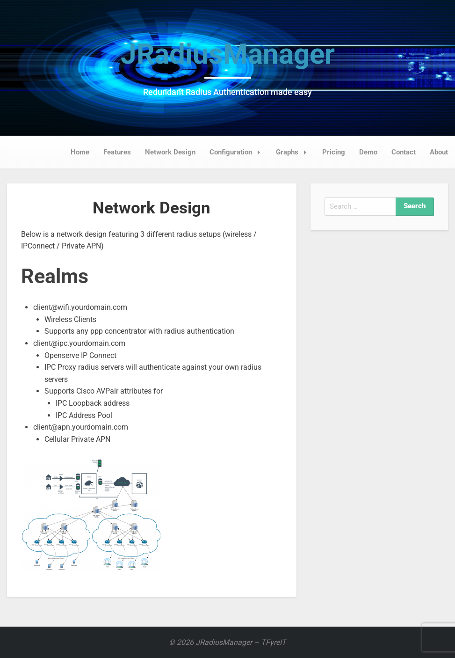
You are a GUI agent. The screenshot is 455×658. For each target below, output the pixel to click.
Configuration (237, 152)
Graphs (294, 152)
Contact (403, 152)
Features (117, 152)
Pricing (333, 152)
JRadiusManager (228, 54)
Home (80, 152)
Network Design (170, 152)
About (439, 152)
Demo (368, 152)
